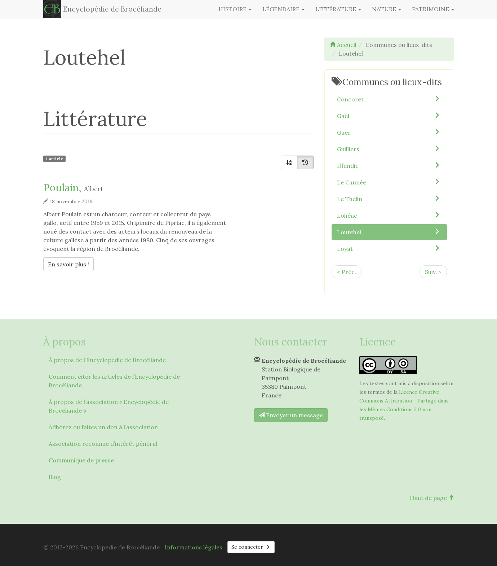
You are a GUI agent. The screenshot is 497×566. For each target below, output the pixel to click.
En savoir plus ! (70, 264)
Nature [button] (386, 9)
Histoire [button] (235, 9)
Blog (55, 476)
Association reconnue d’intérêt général (103, 443)
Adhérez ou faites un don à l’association (103, 427)
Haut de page (432, 497)
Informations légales (193, 547)
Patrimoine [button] (433, 9)
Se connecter (251, 547)
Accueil (343, 44)
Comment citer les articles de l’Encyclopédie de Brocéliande (114, 381)
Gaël (389, 115)
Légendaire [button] (283, 9)
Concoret (389, 99)
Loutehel (389, 232)
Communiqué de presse (81, 460)
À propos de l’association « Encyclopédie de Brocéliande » (109, 406)
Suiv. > (433, 271)
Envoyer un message (291, 415)
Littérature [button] (338, 9)
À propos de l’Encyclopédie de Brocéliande (107, 359)
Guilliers (389, 149)
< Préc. (346, 271)
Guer (389, 132)
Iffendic (389, 165)
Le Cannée (389, 182)
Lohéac (389, 215)
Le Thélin (389, 199)
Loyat (389, 248)
